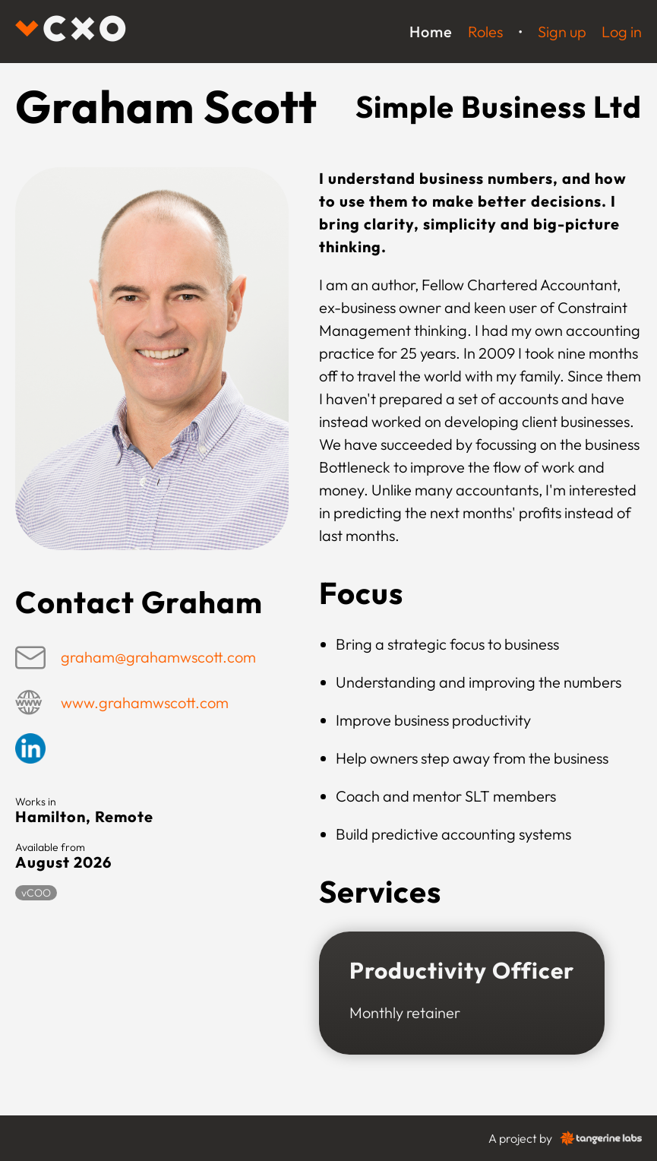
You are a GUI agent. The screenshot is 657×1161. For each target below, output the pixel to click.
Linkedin (30, 748)
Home (431, 31)
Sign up (562, 31)
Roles (485, 31)
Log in (622, 31)
